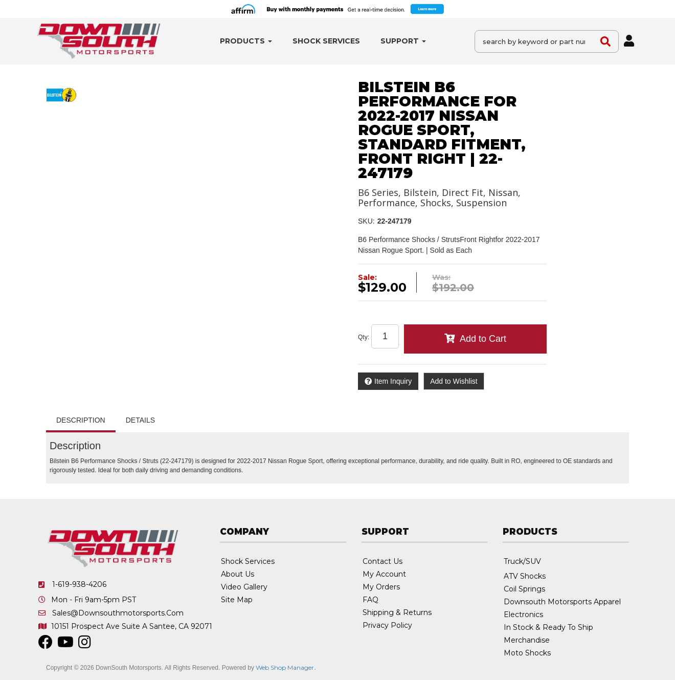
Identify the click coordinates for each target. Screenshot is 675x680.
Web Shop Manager (285, 667)
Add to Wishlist (454, 381)
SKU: (366, 221)
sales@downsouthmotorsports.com (118, 613)
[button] (246, 41)
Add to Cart (483, 339)
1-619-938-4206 (79, 584)
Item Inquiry (393, 381)
